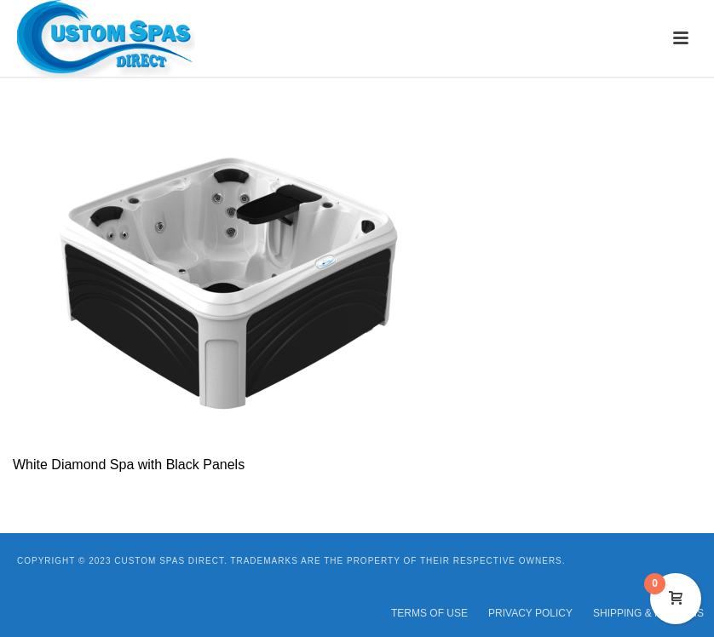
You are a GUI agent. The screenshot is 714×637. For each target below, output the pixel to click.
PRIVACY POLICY (530, 613)
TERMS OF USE (429, 613)
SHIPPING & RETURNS (648, 613)
